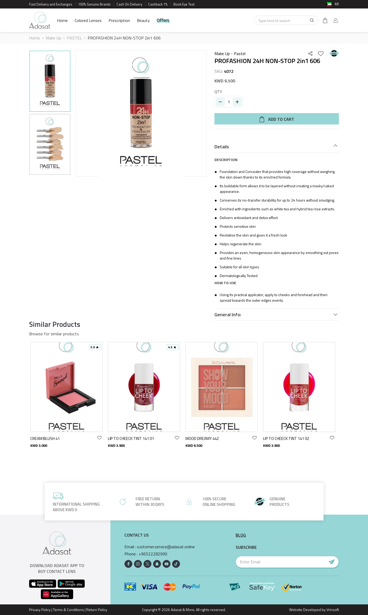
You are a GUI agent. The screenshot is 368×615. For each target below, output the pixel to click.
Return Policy (96, 609)
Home (62, 20)
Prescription (119, 20)
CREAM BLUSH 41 (46, 438)
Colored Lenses (88, 20)
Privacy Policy (40, 609)
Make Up (53, 38)
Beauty (143, 20)
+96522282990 (153, 554)
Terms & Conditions (68, 609)
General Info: (227, 314)
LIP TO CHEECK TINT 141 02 (287, 438)
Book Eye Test (184, 4)
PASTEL (74, 38)
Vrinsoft (332, 609)
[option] (50, 82)
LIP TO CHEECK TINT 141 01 (132, 438)
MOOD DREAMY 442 (203, 438)
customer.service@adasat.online (166, 547)
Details (221, 147)
